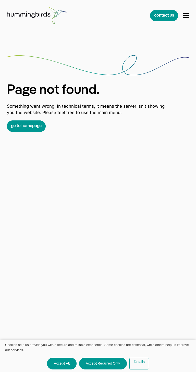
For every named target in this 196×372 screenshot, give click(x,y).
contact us (164, 15)
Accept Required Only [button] (103, 363)
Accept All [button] (62, 363)
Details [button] (139, 362)
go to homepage (26, 126)
